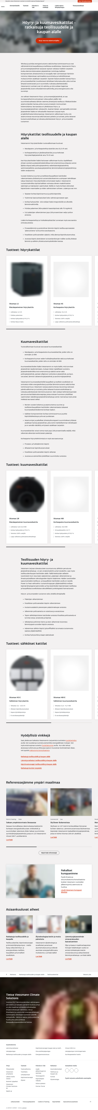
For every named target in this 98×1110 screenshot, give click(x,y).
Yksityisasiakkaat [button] (78, 6)
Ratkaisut (13, 974)
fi (6, 974)
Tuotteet (25, 6)
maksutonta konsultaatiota (39, 750)
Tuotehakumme (47, 745)
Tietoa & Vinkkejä (45, 6)
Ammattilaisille (15, 6)
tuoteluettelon (71, 740)
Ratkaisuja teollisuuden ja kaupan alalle (31, 974)
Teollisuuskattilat (52, 974)
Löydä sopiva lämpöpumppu (59, 6)
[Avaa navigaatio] (3, 6)
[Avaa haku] (91, 6)
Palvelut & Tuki (35, 6)
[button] (87, 974)
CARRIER (24, 1108)
